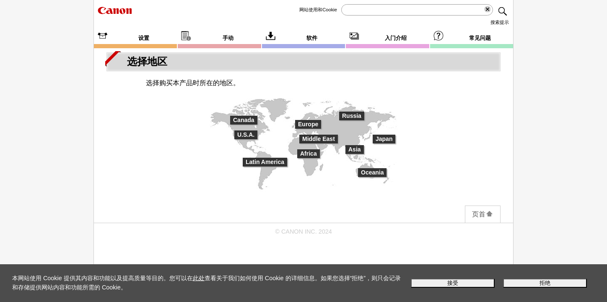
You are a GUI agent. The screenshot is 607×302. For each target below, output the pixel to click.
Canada (243, 120)
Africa (308, 153)
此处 (199, 278)
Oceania (372, 172)
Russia (351, 115)
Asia (354, 149)
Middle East (318, 138)
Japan (384, 138)
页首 (482, 214)
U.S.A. (245, 134)
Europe (308, 124)
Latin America (265, 162)
